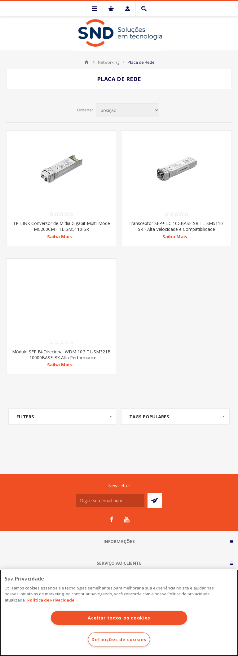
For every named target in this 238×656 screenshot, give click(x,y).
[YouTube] (126, 519)
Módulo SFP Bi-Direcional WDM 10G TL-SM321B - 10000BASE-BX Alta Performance (61, 354)
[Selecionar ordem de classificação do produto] (127, 110)
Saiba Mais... (61, 236)
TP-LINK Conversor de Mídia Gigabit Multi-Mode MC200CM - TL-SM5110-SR (61, 226)
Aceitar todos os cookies (119, 618)
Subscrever (155, 500)
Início (86, 62)
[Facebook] (112, 519)
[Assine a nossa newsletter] (110, 500)
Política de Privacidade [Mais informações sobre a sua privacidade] (50, 600)
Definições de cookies (118, 639)
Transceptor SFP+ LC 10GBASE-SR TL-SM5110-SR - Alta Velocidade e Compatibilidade (176, 226)
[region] (119, 612)
